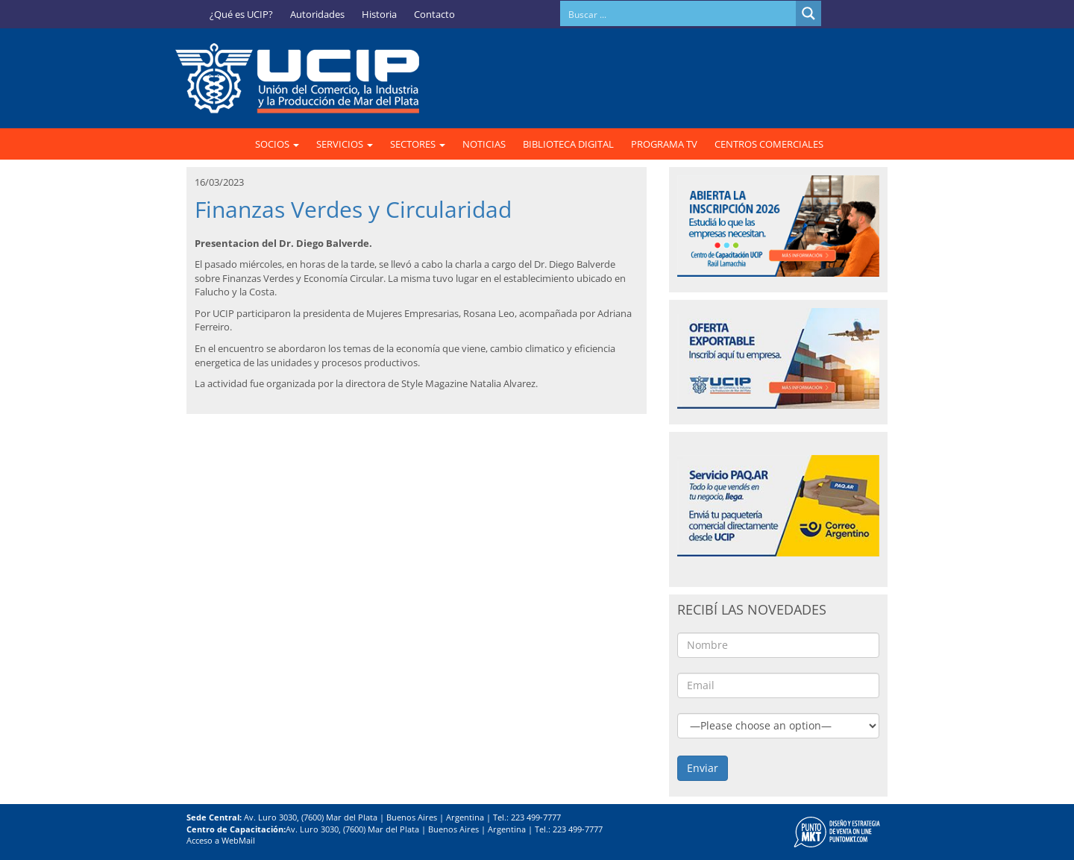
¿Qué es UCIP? (241, 14)
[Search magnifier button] (808, 13)
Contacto (434, 14)
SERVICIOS (344, 144)
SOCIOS (277, 144)
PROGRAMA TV (664, 144)
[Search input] (678, 13)
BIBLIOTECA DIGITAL (568, 144)
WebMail (238, 840)
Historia (379, 14)
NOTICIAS (484, 144)
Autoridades (317, 14)
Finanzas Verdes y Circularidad (353, 209)
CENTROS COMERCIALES (769, 144)
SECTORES (417, 144)
